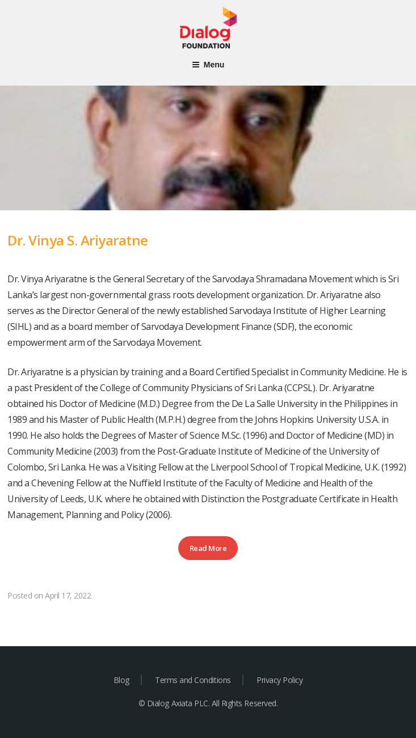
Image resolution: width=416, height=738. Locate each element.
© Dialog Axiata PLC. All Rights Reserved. (208, 703)
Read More (208, 548)
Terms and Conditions (192, 680)
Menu (208, 64)
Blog (121, 680)
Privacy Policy (279, 680)
